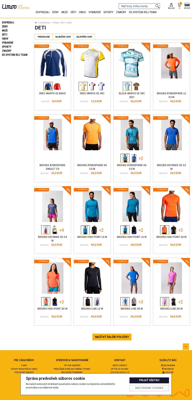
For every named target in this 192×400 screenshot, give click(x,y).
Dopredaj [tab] (42, 12)
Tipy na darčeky (72, 365)
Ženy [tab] (55, 12)
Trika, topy (59, 22)
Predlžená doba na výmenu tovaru (72, 368)
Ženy (5, 26)
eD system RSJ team (14, 54)
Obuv (5, 38)
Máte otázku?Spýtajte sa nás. (120, 367)
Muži (5, 30)
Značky (6, 50)
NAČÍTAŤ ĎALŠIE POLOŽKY (112, 337)
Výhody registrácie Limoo (24, 368)
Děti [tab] (73, 12)
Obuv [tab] (82, 12)
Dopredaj (8, 22)
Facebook (168, 368)
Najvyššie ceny (84, 37)
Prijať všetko (149, 380)
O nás (24, 365)
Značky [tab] (121, 12)
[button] (187, 6)
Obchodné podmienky (72, 372)
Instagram (168, 365)
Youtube (168, 372)
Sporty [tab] (108, 12)
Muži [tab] (64, 12)
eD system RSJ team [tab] (142, 12)
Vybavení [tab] (95, 12)
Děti (4, 34)
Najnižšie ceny (63, 37)
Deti (70, 22)
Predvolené (44, 37)
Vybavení (7, 42)
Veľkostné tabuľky (24, 372)
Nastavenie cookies (149, 388)
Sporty (6, 46)
